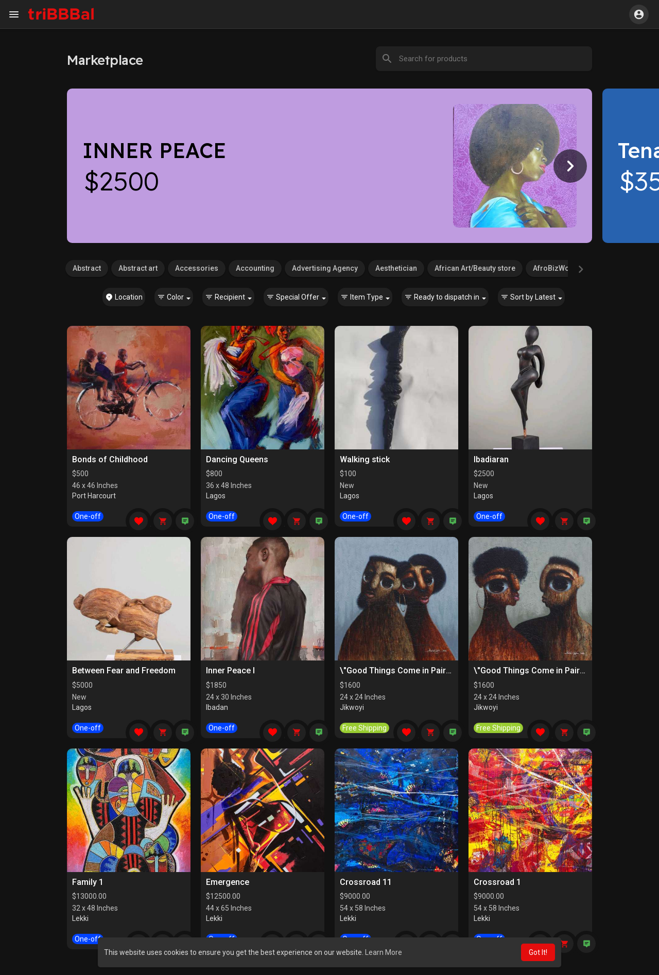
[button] (639, 14)
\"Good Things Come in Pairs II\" (401, 670)
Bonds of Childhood (110, 459)
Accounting (255, 268)
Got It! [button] (538, 952)
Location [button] (124, 297)
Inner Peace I (230, 670)
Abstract (87, 268)
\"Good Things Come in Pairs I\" (534, 670)
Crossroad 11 (366, 882)
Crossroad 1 (497, 882)
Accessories (196, 268)
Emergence (227, 882)
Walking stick (365, 459)
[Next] (570, 166)
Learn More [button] (383, 952)
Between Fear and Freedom (124, 670)
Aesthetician (396, 268)
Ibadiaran (491, 459)
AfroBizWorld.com (565, 268)
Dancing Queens (237, 459)
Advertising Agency (325, 268)
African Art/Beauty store (475, 268)
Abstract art (138, 268)
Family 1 (87, 882)
